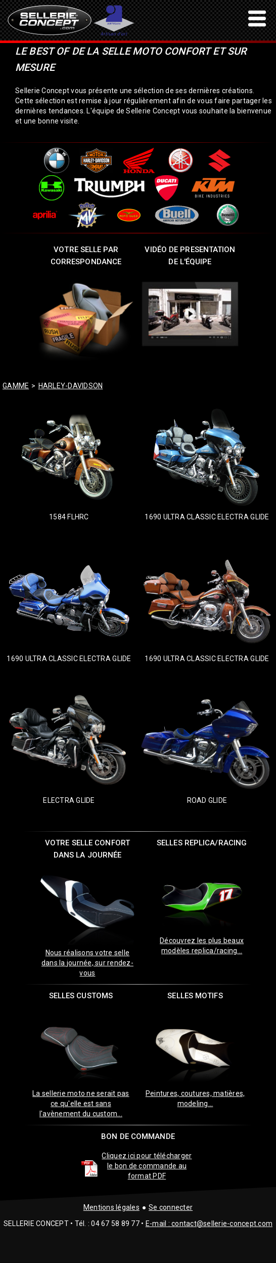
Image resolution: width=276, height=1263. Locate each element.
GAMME (16, 386)
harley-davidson (70, 386)
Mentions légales (111, 1207)
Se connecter (171, 1207)
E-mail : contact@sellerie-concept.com (209, 1223)
